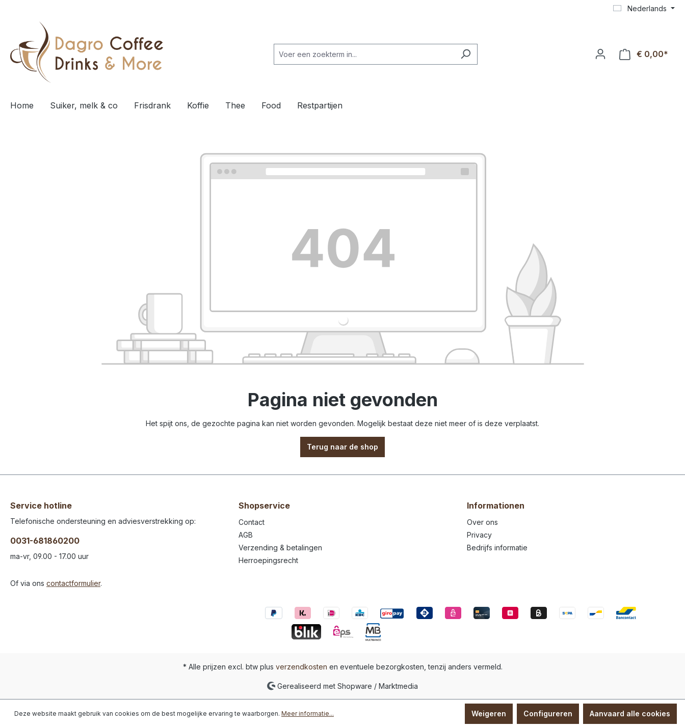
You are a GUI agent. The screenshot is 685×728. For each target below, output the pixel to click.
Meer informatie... (307, 713)
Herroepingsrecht (268, 560)
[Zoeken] (466, 54)
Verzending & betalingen (280, 547)
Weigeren (488, 713)
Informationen (495, 505)
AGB (246, 534)
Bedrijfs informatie (497, 547)
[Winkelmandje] (644, 54)
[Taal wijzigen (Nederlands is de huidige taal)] (644, 8)
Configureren (547, 713)
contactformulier (73, 583)
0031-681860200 (45, 541)
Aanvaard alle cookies (630, 713)
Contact (252, 522)
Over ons (482, 522)
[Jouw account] (600, 54)
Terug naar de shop (342, 446)
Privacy (479, 534)
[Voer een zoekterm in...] (364, 54)
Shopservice (264, 505)
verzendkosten (301, 666)
